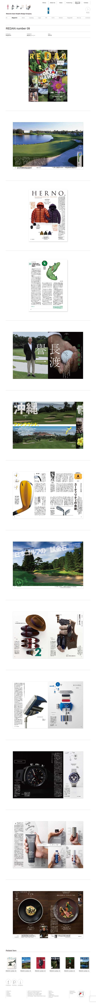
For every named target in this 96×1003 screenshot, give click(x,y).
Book (23, 17)
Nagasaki (69, 17)
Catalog (31, 17)
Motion (61, 17)
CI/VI (53, 17)
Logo (39, 17)
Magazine (14, 17)
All (6, 17)
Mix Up (79, 17)
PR (46, 17)
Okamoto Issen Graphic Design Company (9, 994)
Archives (87, 17)
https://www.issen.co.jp (39, 996)
